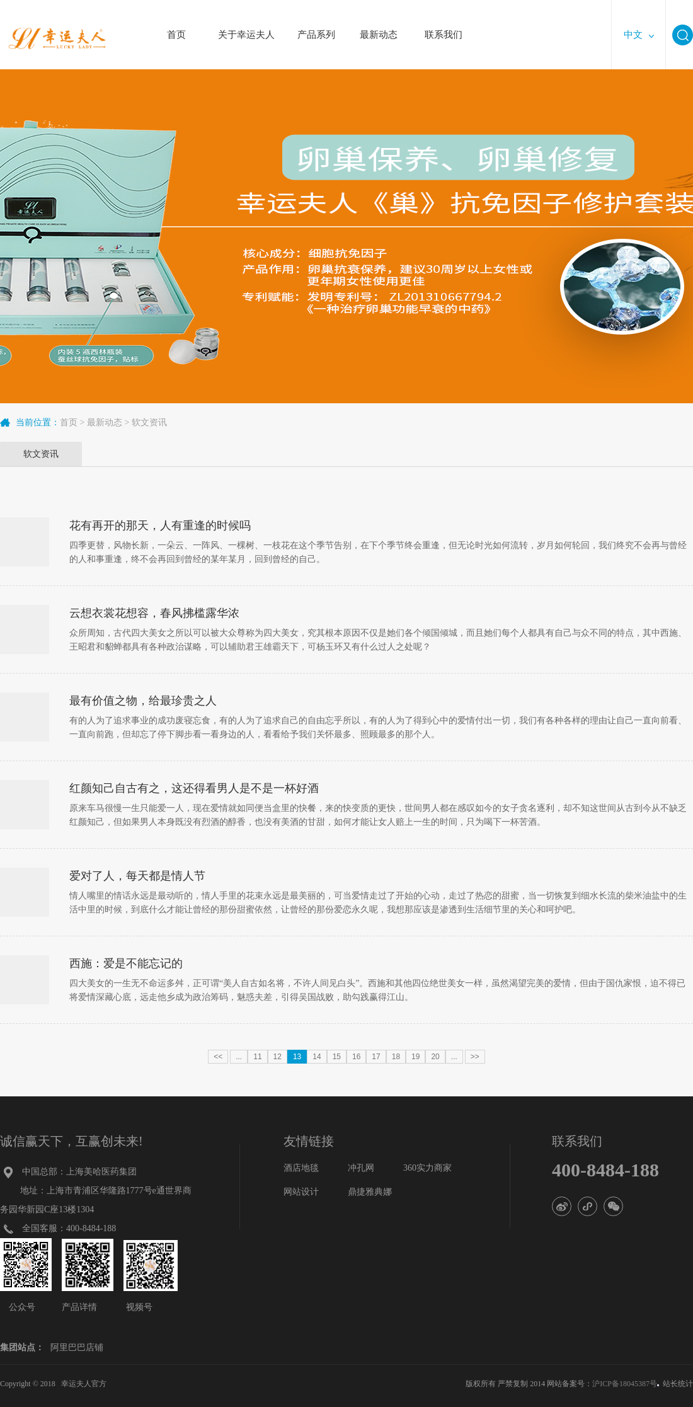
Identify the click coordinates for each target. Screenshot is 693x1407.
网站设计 (301, 1192)
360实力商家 (427, 1168)
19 (415, 1056)
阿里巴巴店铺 (76, 1347)
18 (396, 1056)
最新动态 (378, 28)
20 (435, 1056)
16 (356, 1056)
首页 (176, 28)
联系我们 (443, 28)
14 (316, 1056)
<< (218, 1056)
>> (475, 1056)
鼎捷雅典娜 (370, 1192)
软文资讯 (149, 422)
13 (297, 1056)
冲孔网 (361, 1168)
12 (277, 1056)
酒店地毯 (301, 1168)
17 (376, 1056)
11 (257, 1056)
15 (337, 1056)
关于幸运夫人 (246, 28)
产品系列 (316, 28)
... (239, 1056)
